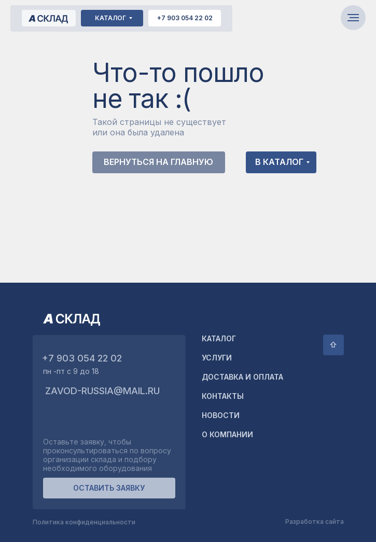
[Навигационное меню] (353, 17)
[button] (109, 488)
